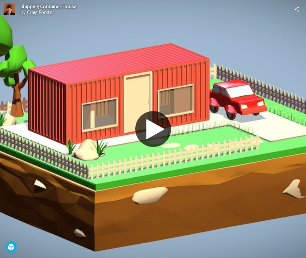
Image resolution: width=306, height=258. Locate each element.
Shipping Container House (48, 6)
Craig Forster (40, 12)
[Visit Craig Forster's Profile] (9, 9)
